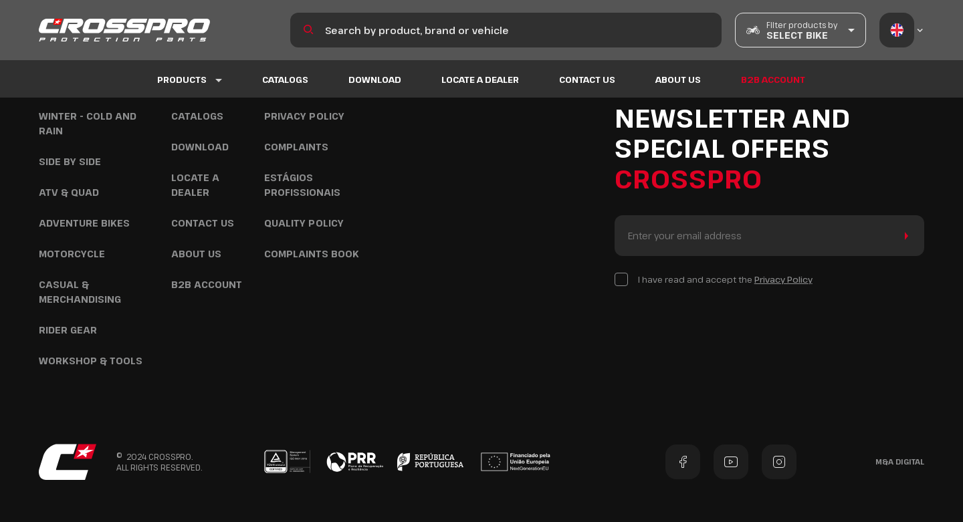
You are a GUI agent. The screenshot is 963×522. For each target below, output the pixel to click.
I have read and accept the (725, 279)
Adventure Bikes (84, 223)
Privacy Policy (304, 116)
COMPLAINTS (296, 146)
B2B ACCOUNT (773, 80)
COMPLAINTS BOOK (311, 253)
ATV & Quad (69, 192)
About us (678, 80)
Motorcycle (72, 253)
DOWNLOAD (374, 80)
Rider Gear (68, 329)
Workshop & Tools (90, 360)
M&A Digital (899, 461)
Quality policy (304, 223)
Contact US (587, 80)
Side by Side (70, 161)
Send (903, 235)
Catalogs (285, 80)
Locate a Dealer (480, 80)
